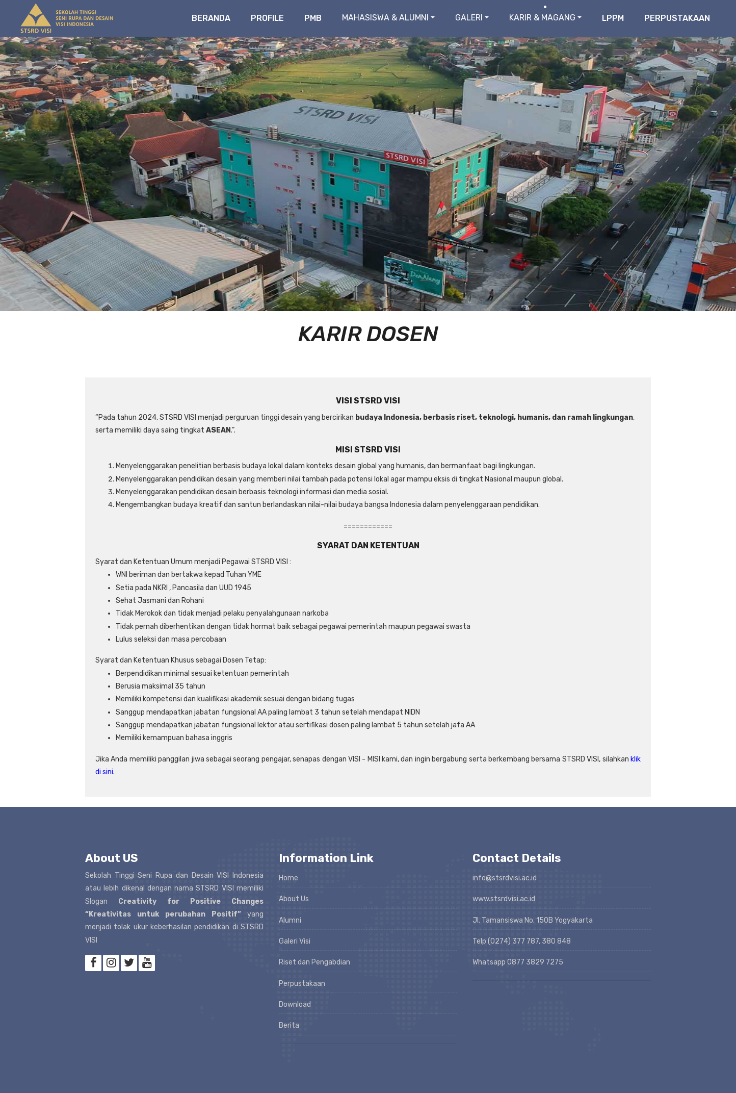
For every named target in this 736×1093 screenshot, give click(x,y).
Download (295, 1004)
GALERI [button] (469, 17)
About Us (294, 899)
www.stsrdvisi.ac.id (503, 899)
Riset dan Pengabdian (314, 962)
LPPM (613, 18)
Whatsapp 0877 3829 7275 (517, 962)
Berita (289, 1025)
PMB (313, 18)
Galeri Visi (294, 941)
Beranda (211, 18)
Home (288, 878)
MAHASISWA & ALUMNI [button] (385, 17)
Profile (267, 18)
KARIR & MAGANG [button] (542, 17)
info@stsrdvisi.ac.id (504, 878)
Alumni (290, 920)
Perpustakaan (677, 18)
